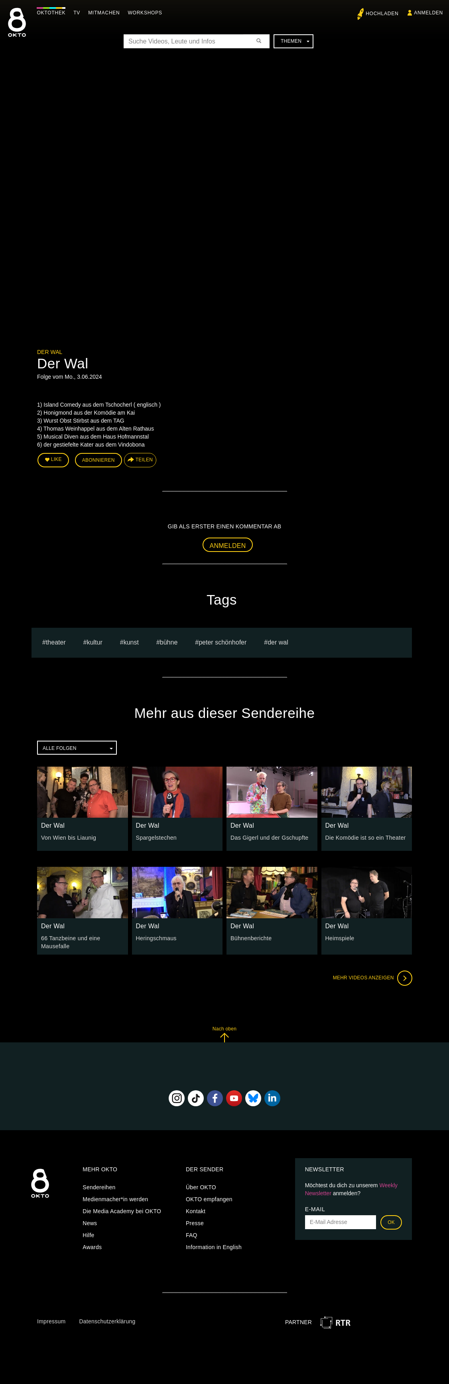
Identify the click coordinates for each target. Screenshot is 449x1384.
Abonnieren (98, 460)
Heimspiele (339, 938)
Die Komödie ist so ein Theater (365, 837)
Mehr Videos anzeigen (372, 977)
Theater (56, 642)
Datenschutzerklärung (107, 1321)
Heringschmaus (156, 938)
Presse (195, 1222)
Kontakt (195, 1210)
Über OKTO (201, 1186)
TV (78, 13)
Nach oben (224, 1034)
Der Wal (49, 352)
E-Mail (315, 1208)
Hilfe (88, 1234)
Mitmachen (105, 13)
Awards (92, 1246)
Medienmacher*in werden (115, 1198)
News (90, 1222)
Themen (295, 41)
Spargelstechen (156, 837)
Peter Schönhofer (222, 642)
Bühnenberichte (250, 938)
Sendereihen (99, 1186)
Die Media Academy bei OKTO (122, 1210)
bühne (169, 642)
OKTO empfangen (209, 1198)
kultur (94, 642)
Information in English (214, 1246)
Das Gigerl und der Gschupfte (268, 837)
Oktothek (52, 13)
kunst (131, 642)
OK (391, 1221)
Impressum (51, 1321)
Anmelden (228, 545)
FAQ (191, 1234)
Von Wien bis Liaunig (68, 837)
